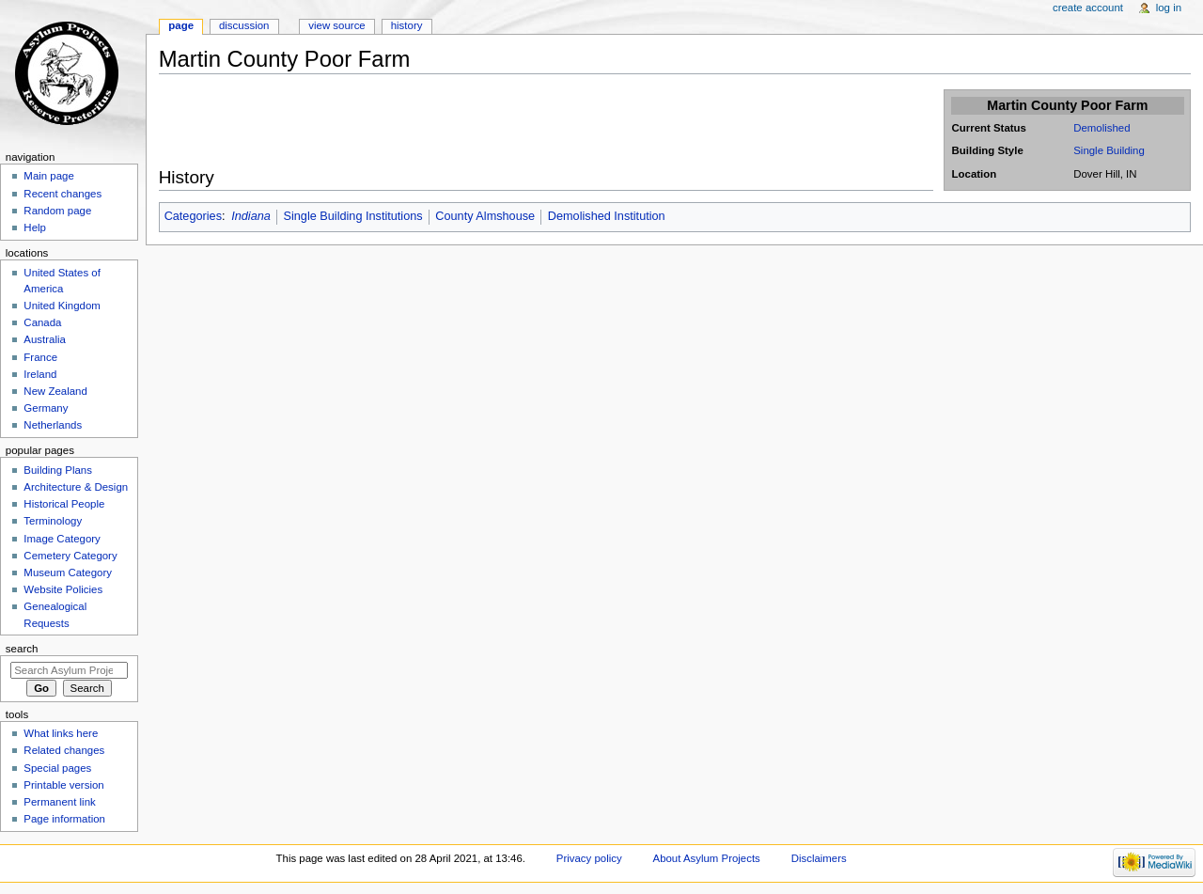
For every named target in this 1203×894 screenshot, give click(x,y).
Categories (193, 216)
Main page (48, 175)
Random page (57, 210)
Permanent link (59, 802)
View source (336, 25)
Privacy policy (589, 858)
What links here (60, 733)
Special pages (57, 768)
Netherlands (52, 425)
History (407, 25)
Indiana (251, 216)
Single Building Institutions (353, 216)
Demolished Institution (606, 216)
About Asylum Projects (706, 858)
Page (181, 25)
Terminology (52, 520)
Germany (45, 408)
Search (22, 648)
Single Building (1109, 150)
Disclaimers (819, 858)
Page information (64, 818)
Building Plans (57, 470)
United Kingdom (62, 305)
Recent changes (62, 193)
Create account (1088, 7)
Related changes (63, 750)
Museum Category (67, 572)
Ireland (39, 374)
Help (34, 227)
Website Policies (62, 589)
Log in (1168, 7)
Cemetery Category (70, 555)
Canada (42, 322)
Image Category (62, 538)
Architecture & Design (75, 487)
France (40, 357)
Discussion (244, 25)
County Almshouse (485, 216)
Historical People (63, 504)
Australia (44, 339)
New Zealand (54, 391)
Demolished (1101, 127)
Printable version (63, 785)
